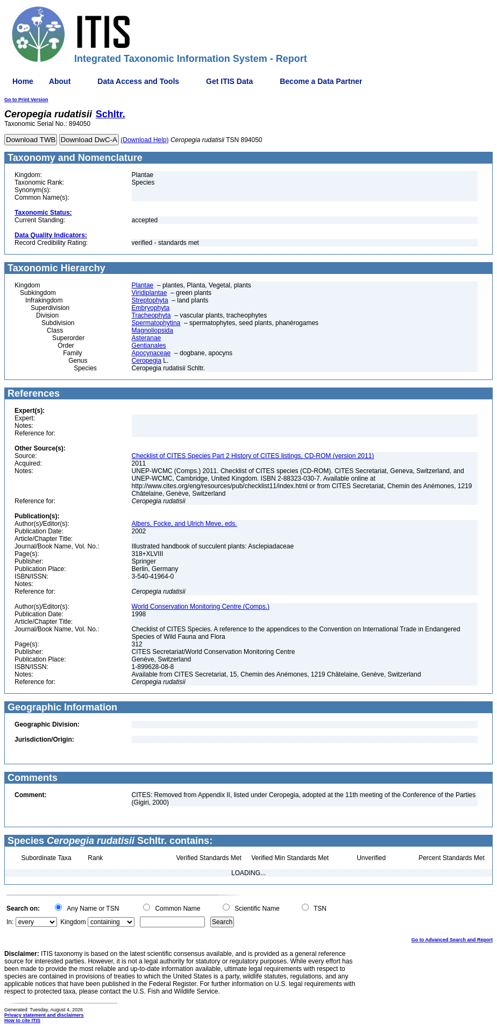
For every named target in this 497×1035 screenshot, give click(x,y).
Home (22, 81)
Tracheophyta (151, 315)
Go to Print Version (26, 99)
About (59, 81)
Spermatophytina (156, 323)
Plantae (143, 285)
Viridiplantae (149, 293)
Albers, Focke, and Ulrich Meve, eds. (184, 523)
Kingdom (73, 922)
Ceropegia (146, 360)
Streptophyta (150, 300)
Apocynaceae (151, 353)
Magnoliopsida (152, 330)
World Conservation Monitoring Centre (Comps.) (201, 606)
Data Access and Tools (138, 81)
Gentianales (149, 345)
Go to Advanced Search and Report (452, 939)
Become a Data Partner (321, 81)
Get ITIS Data (229, 81)
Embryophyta (151, 308)
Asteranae (146, 338)
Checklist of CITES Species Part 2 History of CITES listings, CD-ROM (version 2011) (253, 456)
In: (9, 922)
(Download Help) (144, 140)
